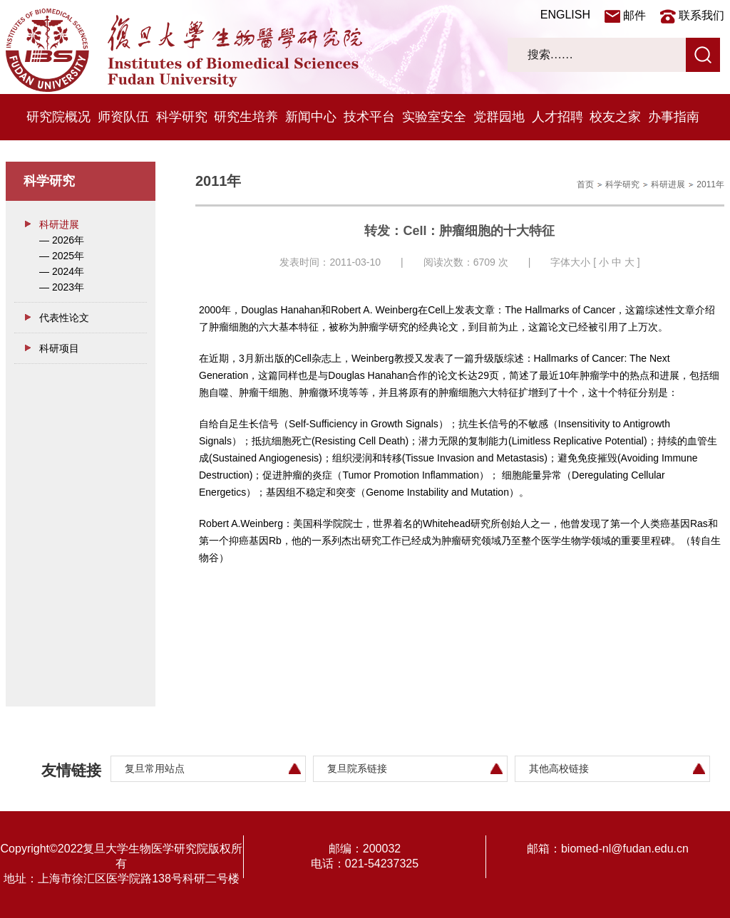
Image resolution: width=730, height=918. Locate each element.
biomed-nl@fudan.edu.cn (625, 849)
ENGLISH (565, 15)
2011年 (710, 184)
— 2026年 (61, 240)
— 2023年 (61, 287)
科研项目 (59, 348)
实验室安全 (434, 117)
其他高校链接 (559, 768)
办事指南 (673, 117)
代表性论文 (64, 317)
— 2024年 (61, 271)
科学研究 (181, 117)
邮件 (634, 15)
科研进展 (59, 224)
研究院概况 (58, 117)
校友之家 (615, 117)
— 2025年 (61, 255)
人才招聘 (557, 117)
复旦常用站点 (155, 768)
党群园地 (499, 117)
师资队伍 (123, 117)
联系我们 (701, 15)
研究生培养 (246, 117)
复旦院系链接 (357, 768)
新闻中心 (310, 117)
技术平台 (369, 117)
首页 (585, 184)
